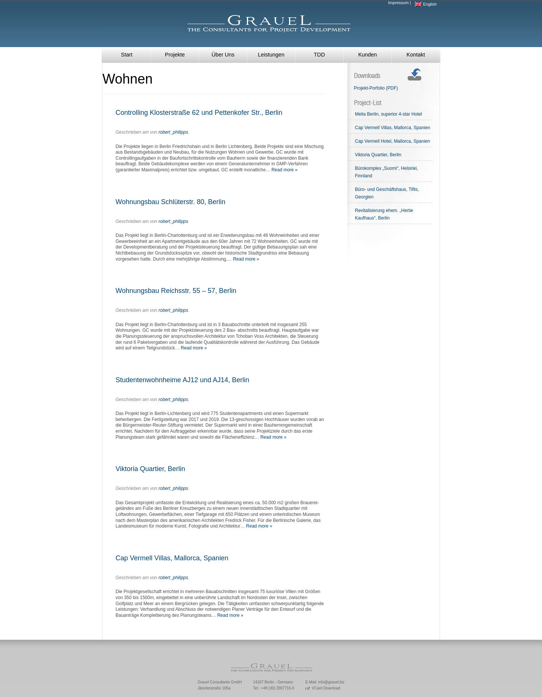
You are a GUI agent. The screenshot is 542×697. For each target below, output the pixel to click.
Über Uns (223, 55)
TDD (319, 55)
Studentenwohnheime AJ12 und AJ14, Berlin (182, 380)
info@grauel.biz (331, 682)
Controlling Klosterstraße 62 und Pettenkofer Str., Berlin (199, 112)
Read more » (284, 169)
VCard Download (322, 688)
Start (126, 55)
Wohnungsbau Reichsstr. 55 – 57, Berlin (176, 290)
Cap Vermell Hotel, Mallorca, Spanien (392, 141)
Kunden (367, 55)
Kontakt (415, 55)
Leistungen (271, 55)
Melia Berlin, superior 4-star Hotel (388, 114)
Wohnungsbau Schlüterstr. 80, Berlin (170, 202)
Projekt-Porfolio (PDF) (376, 88)
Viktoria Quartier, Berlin (150, 469)
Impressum (398, 2)
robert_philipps (173, 132)
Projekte (175, 55)
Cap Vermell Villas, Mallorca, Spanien (172, 558)
